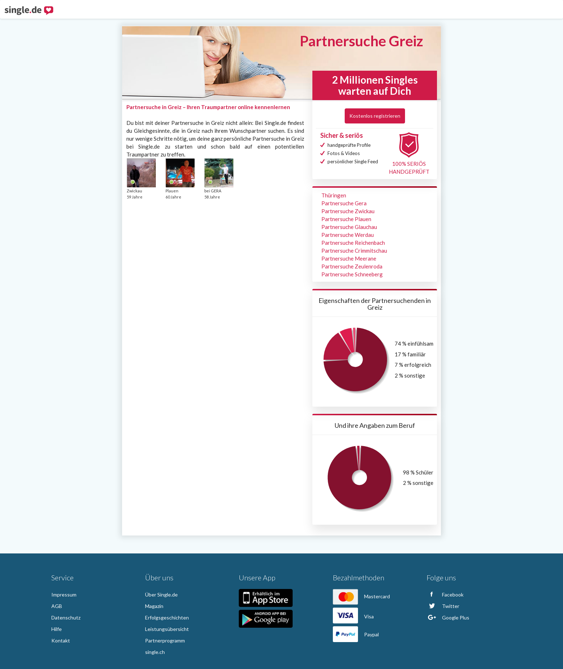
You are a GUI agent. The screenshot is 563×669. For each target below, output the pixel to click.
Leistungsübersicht (167, 629)
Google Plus (448, 617)
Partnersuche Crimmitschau (354, 250)
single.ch (155, 652)
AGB (56, 606)
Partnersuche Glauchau (349, 227)
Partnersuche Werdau (347, 234)
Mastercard (361, 596)
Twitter (443, 606)
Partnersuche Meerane (348, 258)
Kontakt (60, 640)
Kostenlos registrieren (374, 116)
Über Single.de (161, 594)
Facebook (445, 594)
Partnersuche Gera (344, 203)
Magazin (154, 606)
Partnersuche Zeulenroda (351, 266)
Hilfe (56, 629)
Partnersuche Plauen (346, 219)
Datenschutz (65, 617)
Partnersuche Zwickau (347, 211)
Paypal (356, 634)
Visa (353, 616)
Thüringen (333, 195)
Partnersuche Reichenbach (353, 242)
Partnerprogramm (165, 640)
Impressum (63, 594)
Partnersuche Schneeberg (352, 274)
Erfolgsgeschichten (167, 617)
